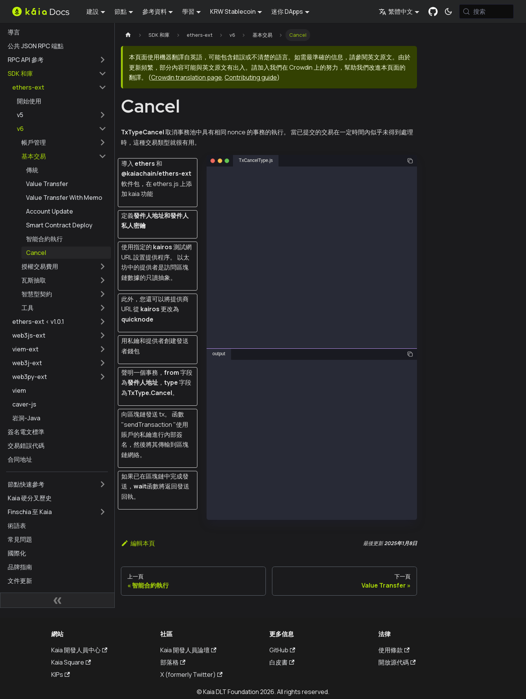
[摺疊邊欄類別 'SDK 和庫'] (102, 73)
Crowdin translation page (186, 77)
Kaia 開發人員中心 (79, 650)
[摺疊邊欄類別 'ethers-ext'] (102, 87)
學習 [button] (188, 11)
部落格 (173, 662)
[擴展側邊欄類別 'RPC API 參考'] (102, 60)
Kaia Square (71, 662)
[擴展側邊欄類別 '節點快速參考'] (102, 484)
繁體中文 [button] (396, 11)
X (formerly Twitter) (191, 674)
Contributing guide (251, 77)
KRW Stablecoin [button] (233, 11)
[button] (61, 115)
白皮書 (282, 662)
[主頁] (128, 35)
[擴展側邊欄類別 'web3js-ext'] (102, 335)
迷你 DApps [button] (287, 11)
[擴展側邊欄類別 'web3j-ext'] (102, 363)
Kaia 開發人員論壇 (188, 650)
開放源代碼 (397, 662)
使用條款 (394, 650)
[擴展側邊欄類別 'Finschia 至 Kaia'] (102, 512)
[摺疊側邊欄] (57, 600)
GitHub (282, 650)
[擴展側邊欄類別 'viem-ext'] (102, 349)
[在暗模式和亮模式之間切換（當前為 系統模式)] (448, 11)
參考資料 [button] (154, 11)
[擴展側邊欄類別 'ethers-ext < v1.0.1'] (102, 321)
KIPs (60, 674)
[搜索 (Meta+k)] (486, 11)
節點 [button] (120, 11)
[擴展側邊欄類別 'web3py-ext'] (102, 377)
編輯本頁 (138, 543)
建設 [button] (92, 11)
